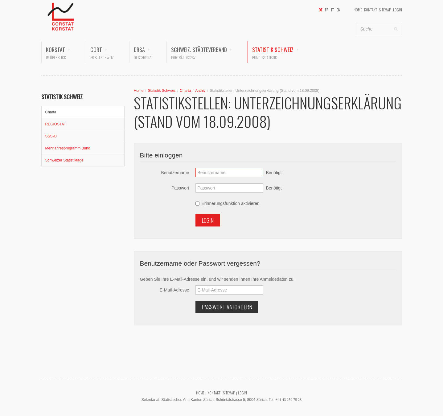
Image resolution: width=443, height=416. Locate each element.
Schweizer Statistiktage (64, 160)
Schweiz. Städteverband (199, 50)
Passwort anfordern (227, 307)
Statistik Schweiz (272, 50)
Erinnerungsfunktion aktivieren (227, 203)
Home (358, 9)
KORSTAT (55, 50)
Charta (50, 112)
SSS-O (51, 136)
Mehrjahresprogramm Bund (67, 148)
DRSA (139, 50)
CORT (96, 50)
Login (397, 9)
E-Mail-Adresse (174, 290)
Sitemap (385, 9)
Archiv (200, 90)
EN (338, 9)
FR (327, 9)
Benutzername (175, 172)
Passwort (180, 188)
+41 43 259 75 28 (288, 400)
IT (332, 9)
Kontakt (370, 9)
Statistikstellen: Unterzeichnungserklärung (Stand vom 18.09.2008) (264, 90)
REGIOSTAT (55, 124)
